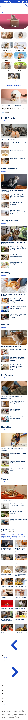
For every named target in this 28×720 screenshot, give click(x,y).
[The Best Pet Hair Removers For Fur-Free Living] (14, 309)
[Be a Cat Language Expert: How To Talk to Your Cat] (14, 235)
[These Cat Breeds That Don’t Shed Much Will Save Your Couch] (14, 506)
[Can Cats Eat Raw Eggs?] (14, 132)
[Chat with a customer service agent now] (19, 1)
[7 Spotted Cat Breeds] (14, 493)
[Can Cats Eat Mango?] (21, 615)
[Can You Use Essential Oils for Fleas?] (14, 463)
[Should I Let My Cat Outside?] (14, 514)
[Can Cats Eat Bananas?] (14, 101)
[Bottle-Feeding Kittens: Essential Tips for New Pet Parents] (14, 359)
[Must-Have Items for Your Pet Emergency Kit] (14, 419)
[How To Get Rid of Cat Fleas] (14, 456)
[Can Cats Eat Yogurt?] (7, 593)
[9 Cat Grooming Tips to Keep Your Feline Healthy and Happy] (14, 301)
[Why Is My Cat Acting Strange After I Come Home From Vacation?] (14, 249)
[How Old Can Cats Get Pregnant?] (14, 205)
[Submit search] (26, 5)
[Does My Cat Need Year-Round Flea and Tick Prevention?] (14, 442)
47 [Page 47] (4, 704)
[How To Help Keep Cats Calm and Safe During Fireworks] (14, 390)
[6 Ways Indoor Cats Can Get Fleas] (14, 471)
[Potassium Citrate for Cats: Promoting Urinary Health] (14, 183)
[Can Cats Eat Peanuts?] (14, 153)
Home (2, 12)
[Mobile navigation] (1, 2)
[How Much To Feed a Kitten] (14, 352)
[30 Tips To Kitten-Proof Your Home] (14, 338)
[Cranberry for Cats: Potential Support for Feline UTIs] (14, 213)
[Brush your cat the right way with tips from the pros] (14, 287)
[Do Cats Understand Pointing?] (14, 265)
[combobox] (14, 5)
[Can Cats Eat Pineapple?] (21, 628)
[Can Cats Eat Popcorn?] (7, 628)
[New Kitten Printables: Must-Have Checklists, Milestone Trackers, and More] (14, 367)
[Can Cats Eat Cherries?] (21, 593)
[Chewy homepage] (7, 2)
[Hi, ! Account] (23, 2)
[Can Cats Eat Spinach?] (21, 604)
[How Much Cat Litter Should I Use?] (14, 522)
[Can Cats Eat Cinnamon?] (14, 161)
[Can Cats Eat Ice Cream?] (7, 604)
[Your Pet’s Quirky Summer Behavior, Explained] (14, 257)
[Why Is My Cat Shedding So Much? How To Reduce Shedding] (14, 317)
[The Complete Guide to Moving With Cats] (14, 404)
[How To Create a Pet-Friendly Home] (14, 411)
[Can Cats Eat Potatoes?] (21, 582)
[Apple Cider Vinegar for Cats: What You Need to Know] (14, 197)
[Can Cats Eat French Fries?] (14, 145)
